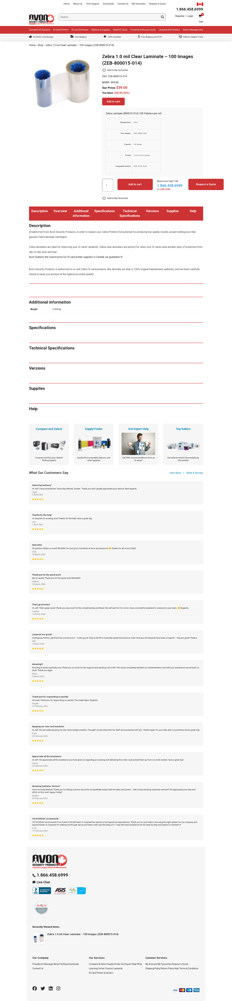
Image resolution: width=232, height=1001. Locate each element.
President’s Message (42, 964)
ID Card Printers (61, 29)
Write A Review (194, 472)
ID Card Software (80, 29)
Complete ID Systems (39, 29)
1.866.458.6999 (52, 875)
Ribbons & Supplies (100, 29)
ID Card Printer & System (101, 973)
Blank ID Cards (120, 29)
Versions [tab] (152, 211)
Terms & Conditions (188, 968)
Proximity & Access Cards (143, 29)
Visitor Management (193, 29)
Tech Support (92, 4)
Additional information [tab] (81, 213)
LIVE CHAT (165, 189)
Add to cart (113, 101)
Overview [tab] (60, 211)
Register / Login (184, 16)
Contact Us (122, 4)
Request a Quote (157, 4)
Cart (201, 21)
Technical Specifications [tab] (130, 213)
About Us (77, 4)
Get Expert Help (128, 964)
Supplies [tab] (173, 211)
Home (67, 4)
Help (176, 968)
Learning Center (97, 968)
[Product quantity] (107, 185)
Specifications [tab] (104, 211)
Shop (40, 45)
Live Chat (43, 882)
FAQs (139, 964)
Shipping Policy (152, 968)
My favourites (139, 4)
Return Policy (167, 968)
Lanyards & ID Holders (169, 29)
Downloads (108, 4)
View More (175, 472)
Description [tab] (39, 211)
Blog (65, 964)
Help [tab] (193, 211)
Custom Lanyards (114, 968)
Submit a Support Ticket (191, 37)
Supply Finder (114, 964)
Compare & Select (98, 964)
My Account (151, 964)
